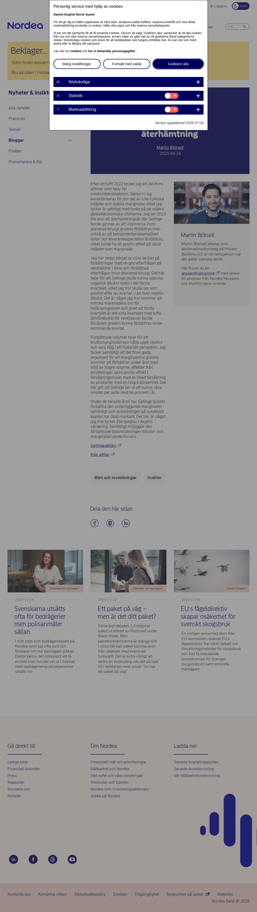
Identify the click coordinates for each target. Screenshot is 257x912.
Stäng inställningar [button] (76, 64)
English (69, 14)
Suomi (90, 14)
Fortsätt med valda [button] (126, 64)
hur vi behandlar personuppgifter (112, 51)
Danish (58, 14)
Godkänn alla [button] (178, 64)
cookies (76, 51)
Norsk (80, 14)
